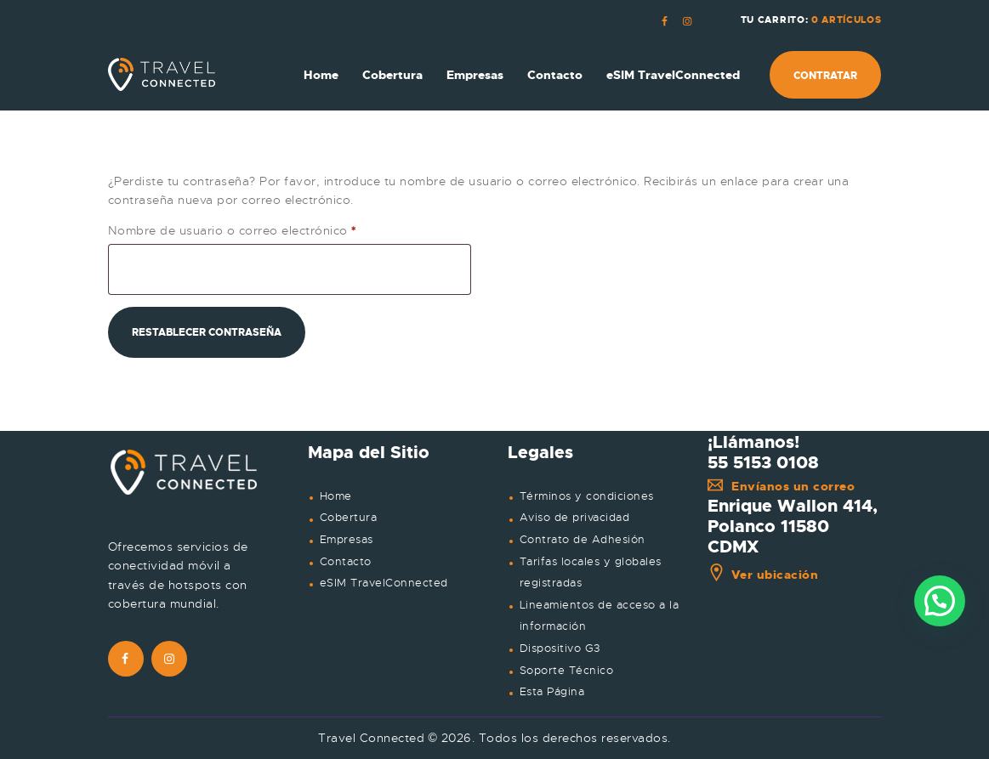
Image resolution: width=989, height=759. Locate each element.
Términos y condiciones (587, 496)
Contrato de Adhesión (582, 540)
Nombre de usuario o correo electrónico (266, 230)
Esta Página (552, 692)
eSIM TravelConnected (384, 583)
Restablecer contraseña (206, 332)
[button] (939, 600)
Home (336, 496)
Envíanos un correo (781, 486)
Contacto (346, 562)
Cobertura (349, 517)
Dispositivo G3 (560, 648)
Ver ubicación (763, 574)
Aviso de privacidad (575, 517)
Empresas (346, 540)
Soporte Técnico (567, 670)
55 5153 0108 (763, 462)
